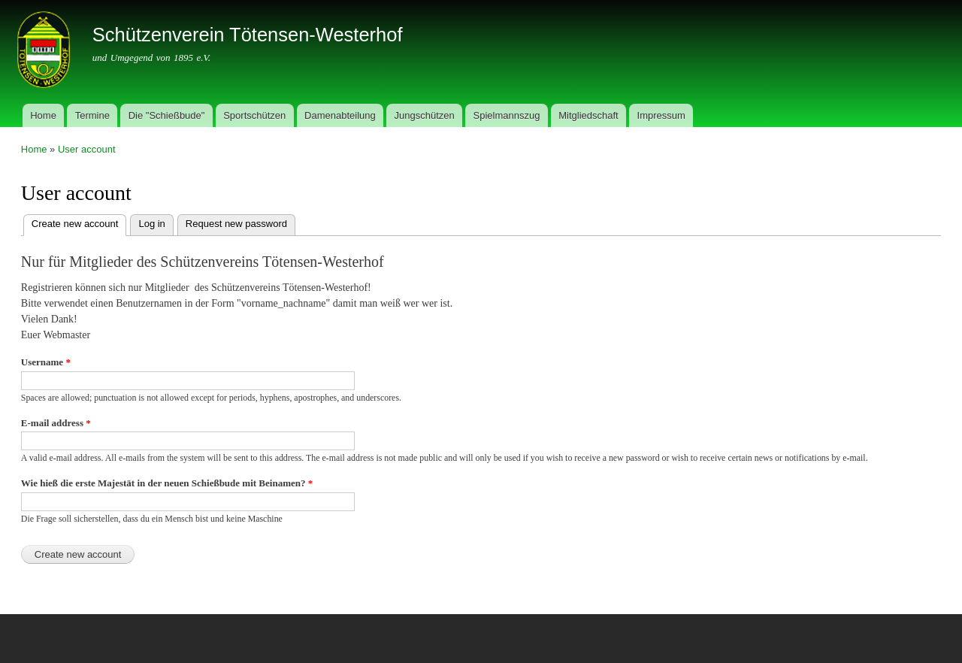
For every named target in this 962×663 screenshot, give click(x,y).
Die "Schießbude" (167, 115)
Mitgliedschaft (588, 115)
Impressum (661, 115)
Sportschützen (254, 115)
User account (87, 149)
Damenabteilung (340, 115)
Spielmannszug (506, 115)
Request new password (236, 223)
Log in (151, 223)
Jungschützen (425, 115)
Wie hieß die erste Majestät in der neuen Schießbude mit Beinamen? (167, 483)
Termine (92, 115)
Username (46, 362)
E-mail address (56, 422)
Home (43, 115)
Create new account (79, 222)
